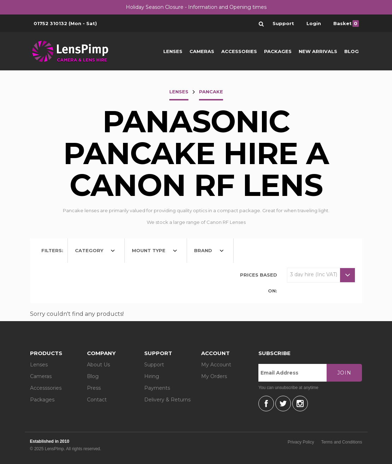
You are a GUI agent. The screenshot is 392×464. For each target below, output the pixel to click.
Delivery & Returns (167, 399)
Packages (278, 51)
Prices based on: (258, 283)
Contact (97, 399)
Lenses (172, 51)
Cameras (201, 51)
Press (94, 388)
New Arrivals (318, 51)
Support (154, 364)
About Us (98, 364)
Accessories (239, 51)
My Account (216, 364)
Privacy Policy (301, 442)
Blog (351, 51)
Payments (157, 388)
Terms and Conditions (341, 442)
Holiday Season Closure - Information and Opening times (196, 7)
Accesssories (46, 388)
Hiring (151, 376)
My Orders (214, 376)
